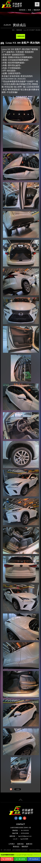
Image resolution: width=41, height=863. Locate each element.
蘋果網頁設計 (36, 855)
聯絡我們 (37, 10)
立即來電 (7, 859)
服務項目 (29, 844)
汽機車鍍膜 (21, 36)
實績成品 (16, 847)
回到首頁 (22, 10)
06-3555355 (25, 830)
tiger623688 (24, 839)
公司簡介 (11, 844)
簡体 (29, 10)
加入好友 (20, 859)
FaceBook (34, 859)
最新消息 (20, 844)
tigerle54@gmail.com (25, 836)
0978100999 (25, 833)
